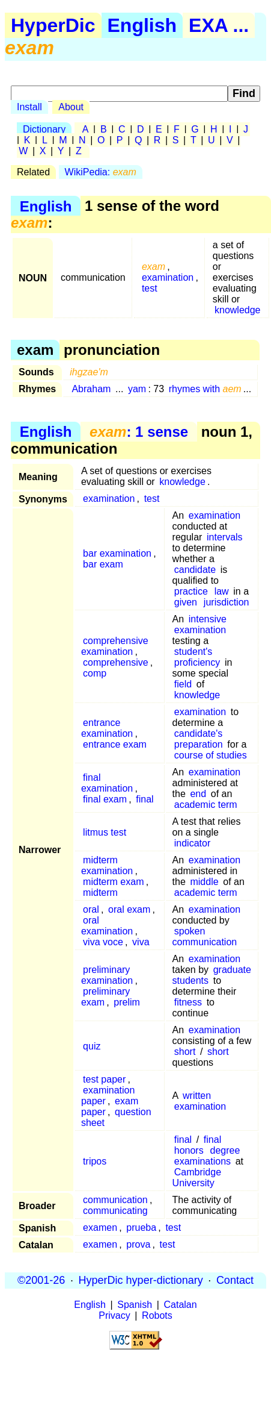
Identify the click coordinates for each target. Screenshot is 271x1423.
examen (100, 1227)
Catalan (180, 1304)
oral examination (107, 925)
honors (189, 1150)
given (185, 602)
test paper (104, 1079)
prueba (141, 1227)
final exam (105, 799)
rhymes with (205, 389)
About (71, 107)
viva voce (103, 942)
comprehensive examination (114, 646)
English (142, 25)
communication (115, 1200)
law (222, 591)
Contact (235, 1280)
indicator (192, 843)
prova (138, 1244)
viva (140, 942)
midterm (100, 892)
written (197, 1095)
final (144, 799)
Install (29, 107)
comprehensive (115, 662)
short (185, 1051)
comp (94, 673)
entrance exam (115, 744)
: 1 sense (139, 432)
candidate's (198, 733)
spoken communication (204, 936)
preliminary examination (107, 975)
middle (204, 882)
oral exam (129, 909)
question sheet (116, 1117)
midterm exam (113, 882)
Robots (157, 1315)
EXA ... (219, 25)
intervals (225, 537)
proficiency (197, 662)
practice (191, 591)
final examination (107, 782)
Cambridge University (196, 1177)
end (198, 794)
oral (91, 909)
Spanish (134, 1304)
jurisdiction (226, 602)
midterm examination (107, 865)
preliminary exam (105, 996)
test (149, 288)
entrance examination (107, 728)
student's (193, 651)
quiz (91, 1046)
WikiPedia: (100, 172)
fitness (188, 1002)
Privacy (114, 1315)
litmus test (104, 832)
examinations (202, 1161)
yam (137, 389)
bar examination (117, 553)
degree (225, 1150)
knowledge (238, 310)
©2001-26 (41, 1280)
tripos (94, 1161)
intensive (208, 619)
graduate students (211, 975)
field (183, 684)
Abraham (91, 389)
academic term (205, 804)
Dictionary (44, 129)
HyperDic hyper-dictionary (141, 1280)
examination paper (108, 1095)
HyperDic (53, 25)
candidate (195, 570)
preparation (198, 744)
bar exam (103, 564)
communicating (115, 1211)
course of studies (210, 755)
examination (167, 277)
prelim (127, 1002)
